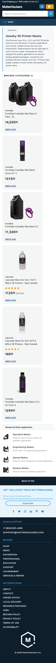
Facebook (13, 511)
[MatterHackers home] (12, 7)
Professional (11, 558)
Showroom (10, 554)
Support (8, 567)
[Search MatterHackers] (51, 14)
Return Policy (11, 614)
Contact (8, 593)
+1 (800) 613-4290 (13, 528)
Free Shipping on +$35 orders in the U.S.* (20, 1)
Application (12, 30)
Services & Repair (13, 575)
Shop (6, 546)
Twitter (19, 511)
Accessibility (11, 627)
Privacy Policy (12, 618)
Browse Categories (18, 75)
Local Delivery (12, 601)
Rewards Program (14, 606)
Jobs (6, 610)
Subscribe (28, 503)
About (7, 589)
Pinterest (36, 511)
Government (11, 571)
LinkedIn (31, 511)
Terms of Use (11, 623)
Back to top (28, 481)
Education (9, 563)
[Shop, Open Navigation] (8, 22)
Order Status (11, 597)
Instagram (25, 511)
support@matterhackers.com (23, 532)
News (6, 550)
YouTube (42, 511)
